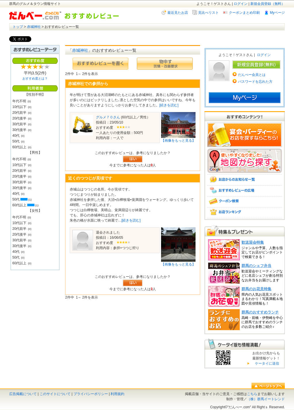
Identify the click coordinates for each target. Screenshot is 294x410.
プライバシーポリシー (91, 394)
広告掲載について (23, 394)
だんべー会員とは (252, 75)
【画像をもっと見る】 (178, 140)
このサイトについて (55, 394)
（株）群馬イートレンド (266, 399)
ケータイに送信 (266, 363)
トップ (18, 27)
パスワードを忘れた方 (255, 82)
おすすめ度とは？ (35, 78)
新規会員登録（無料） (267, 4)
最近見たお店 (177, 13)
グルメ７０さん (108, 117)
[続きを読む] (169, 105)
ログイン (240, 4)
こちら (252, 394)
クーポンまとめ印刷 (244, 13)
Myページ (277, 13)
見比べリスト (208, 13)
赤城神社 (34, 27)
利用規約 (117, 394)
